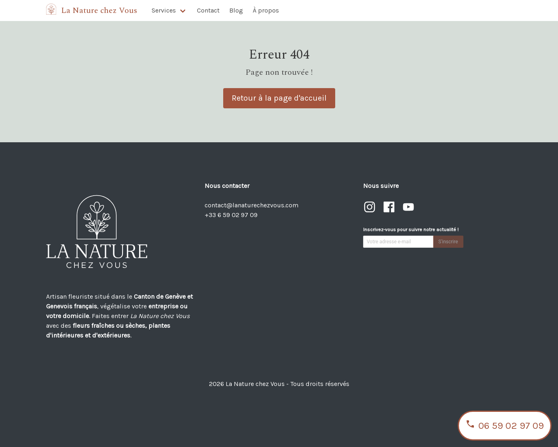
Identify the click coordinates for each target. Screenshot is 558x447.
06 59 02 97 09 (504, 425)
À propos (266, 10)
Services (164, 10)
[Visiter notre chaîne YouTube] (408, 211)
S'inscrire (448, 242)
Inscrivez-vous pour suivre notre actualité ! (411, 229)
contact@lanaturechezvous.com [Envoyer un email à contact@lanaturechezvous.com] (251, 205)
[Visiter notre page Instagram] (370, 211)
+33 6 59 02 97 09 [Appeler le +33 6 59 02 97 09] (231, 215)
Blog (236, 10)
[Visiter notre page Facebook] (390, 211)
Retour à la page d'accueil (279, 98)
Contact (208, 10)
